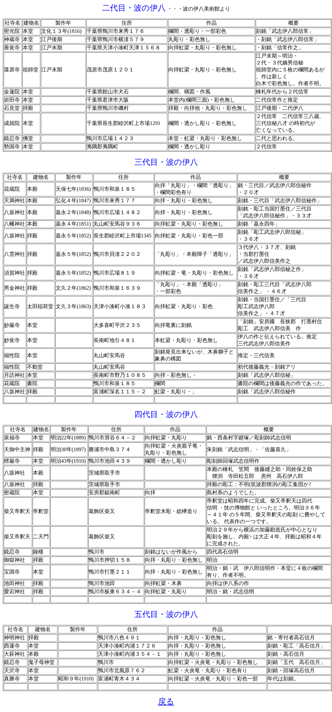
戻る (166, 701)
